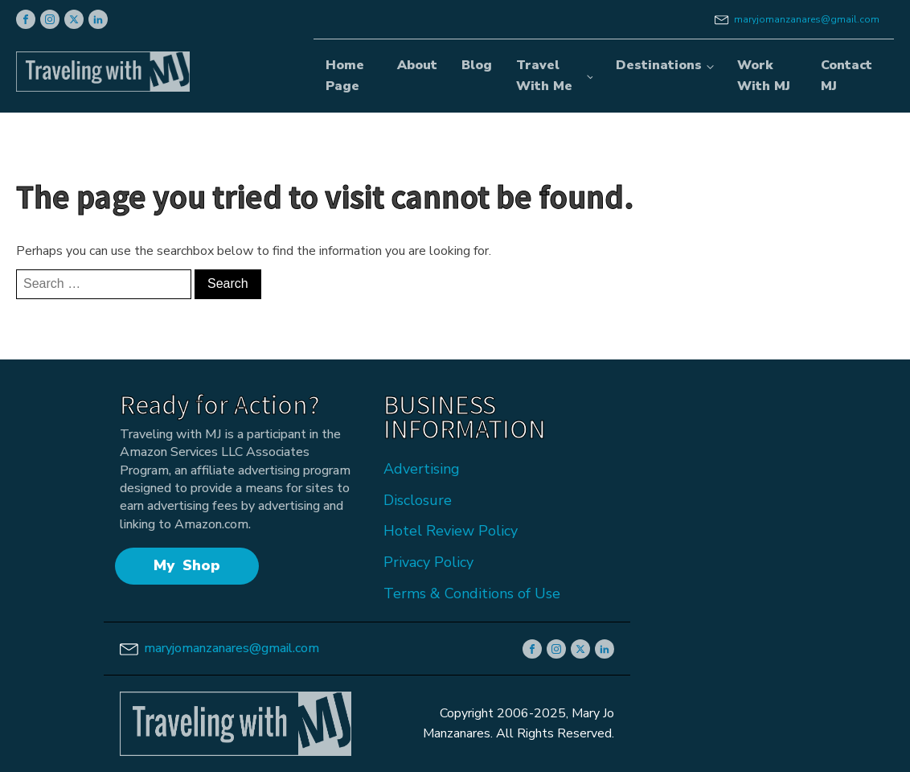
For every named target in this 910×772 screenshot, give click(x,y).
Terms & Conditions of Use (471, 593)
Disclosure (417, 500)
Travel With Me (544, 75)
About (417, 65)
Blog (476, 65)
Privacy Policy (428, 562)
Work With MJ (763, 75)
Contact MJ (846, 75)
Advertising (421, 468)
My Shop (187, 565)
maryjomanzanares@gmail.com (806, 19)
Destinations (659, 65)
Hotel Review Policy (450, 530)
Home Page (345, 75)
